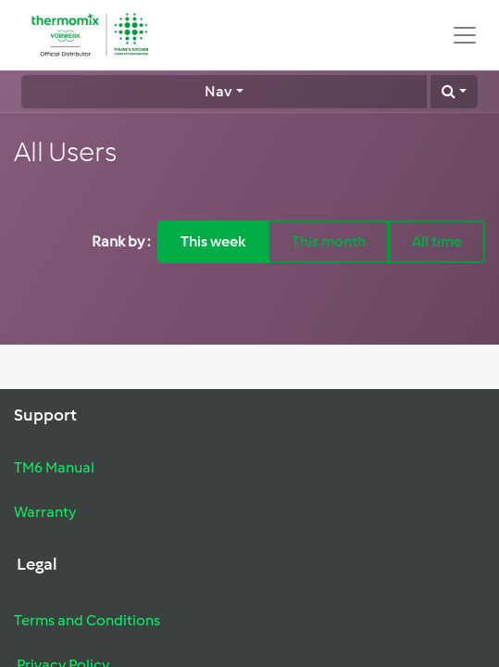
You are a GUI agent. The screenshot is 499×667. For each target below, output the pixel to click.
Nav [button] (218, 91)
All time (437, 241)
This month (329, 241)
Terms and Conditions (87, 620)
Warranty (45, 512)
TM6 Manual (54, 467)
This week (213, 241)
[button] (454, 91)
